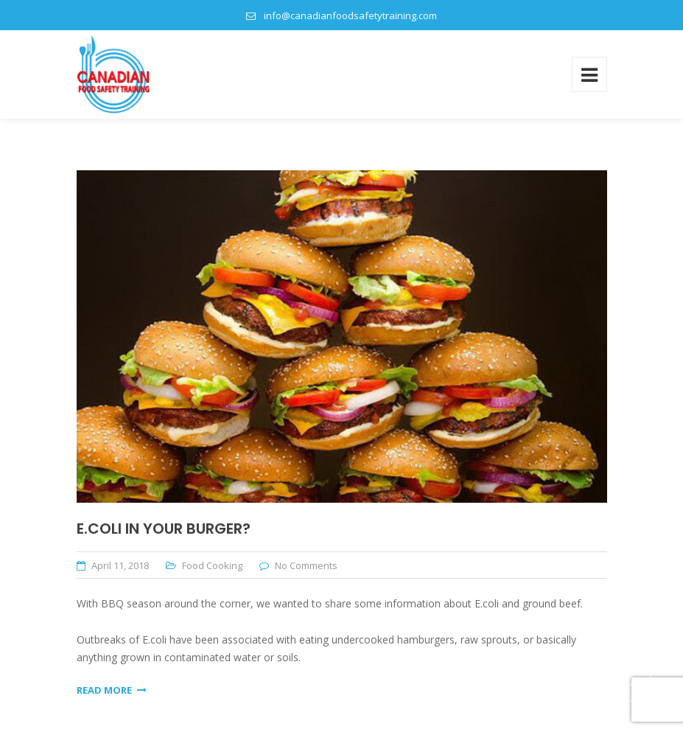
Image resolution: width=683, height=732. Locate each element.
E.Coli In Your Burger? (164, 528)
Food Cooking (212, 565)
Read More (112, 690)
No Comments (306, 565)
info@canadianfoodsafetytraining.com (350, 15)
